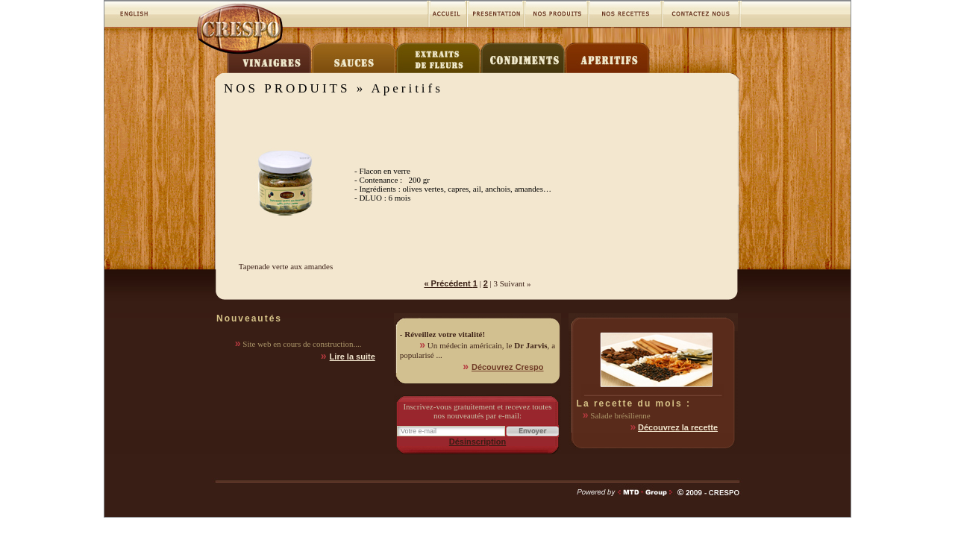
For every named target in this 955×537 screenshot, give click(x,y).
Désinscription (477, 441)
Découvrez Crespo (508, 366)
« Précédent (448, 283)
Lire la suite (352, 356)
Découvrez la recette (678, 427)
